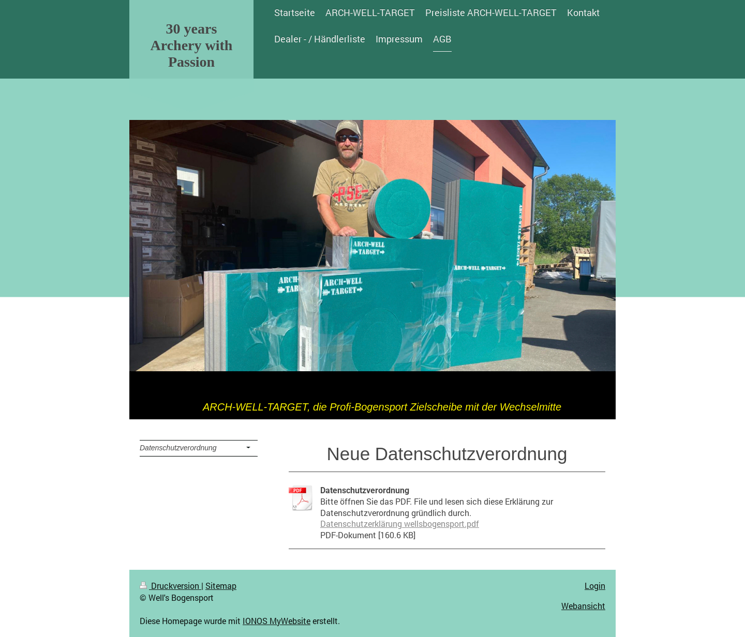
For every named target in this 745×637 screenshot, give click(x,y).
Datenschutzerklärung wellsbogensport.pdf (399, 523)
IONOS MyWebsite (276, 620)
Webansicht (583, 605)
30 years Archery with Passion (192, 45)
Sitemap (220, 585)
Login (595, 585)
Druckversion (170, 585)
